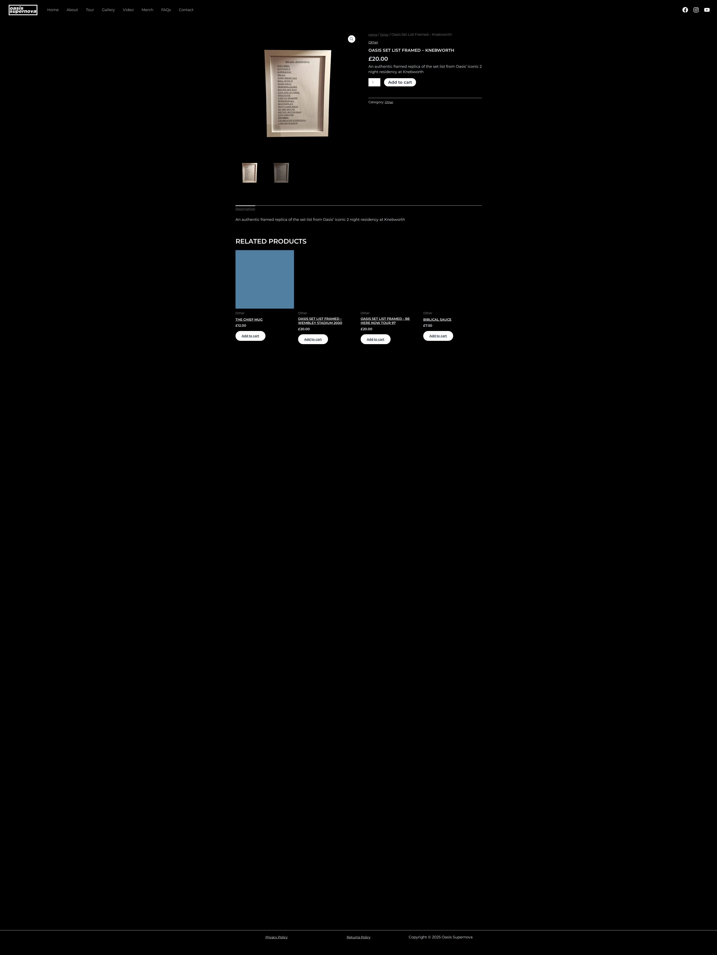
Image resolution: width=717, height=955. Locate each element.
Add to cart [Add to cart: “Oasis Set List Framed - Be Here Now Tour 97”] (381, 343)
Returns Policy (358, 937)
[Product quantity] (374, 82)
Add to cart (400, 82)
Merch (144, 10)
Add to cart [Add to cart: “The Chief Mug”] (256, 339)
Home (52, 10)
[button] (351, 39)
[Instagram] (696, 10)
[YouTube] (707, 10)
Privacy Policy (276, 937)
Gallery (106, 10)
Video (125, 10)
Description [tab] (246, 210)
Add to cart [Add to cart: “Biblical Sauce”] (443, 339)
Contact (181, 10)
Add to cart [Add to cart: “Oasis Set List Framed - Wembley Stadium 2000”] (318, 343)
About (71, 10)
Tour (88, 10)
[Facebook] (685, 10)
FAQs (162, 10)
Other (387, 34)
